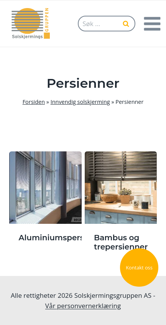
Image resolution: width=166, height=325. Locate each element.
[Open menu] (152, 23)
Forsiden (34, 101)
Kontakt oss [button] (139, 267)
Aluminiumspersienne (63, 237)
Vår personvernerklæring (83, 305)
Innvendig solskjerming (80, 101)
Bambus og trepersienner (121, 242)
